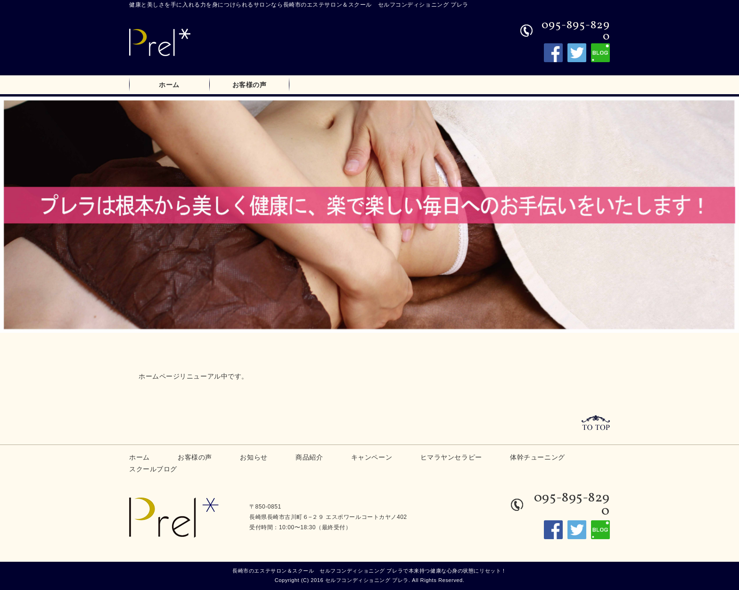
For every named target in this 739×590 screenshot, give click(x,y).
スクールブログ (153, 469)
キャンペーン (371, 457)
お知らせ (253, 457)
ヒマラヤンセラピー (451, 457)
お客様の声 (249, 85)
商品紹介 (309, 457)
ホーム (169, 85)
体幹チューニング (537, 457)
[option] (369, 214)
